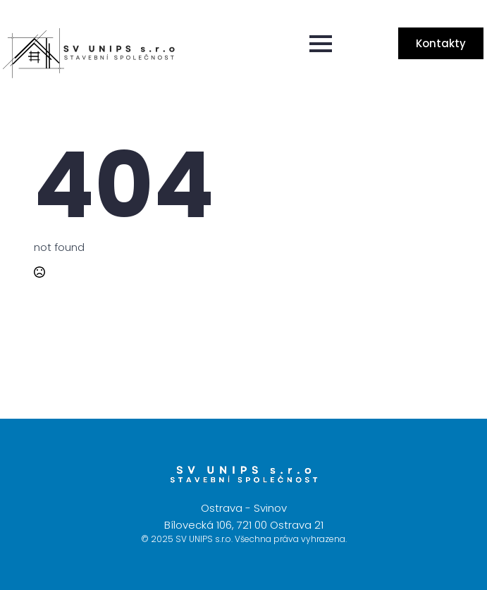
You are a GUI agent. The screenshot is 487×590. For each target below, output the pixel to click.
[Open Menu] (320, 43)
